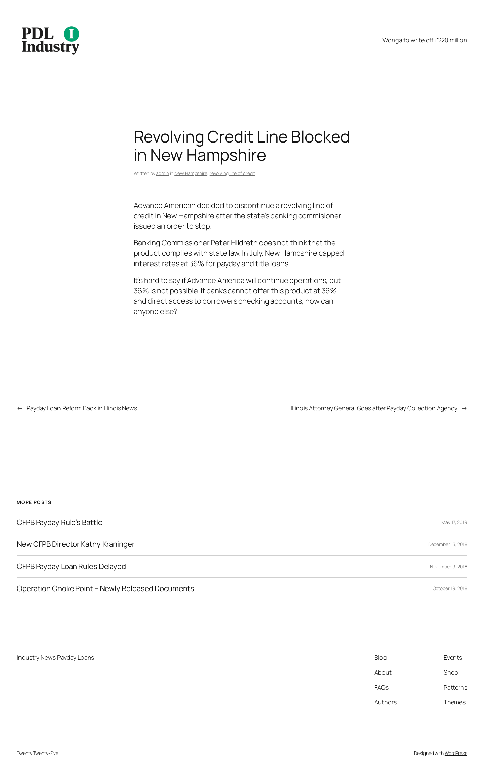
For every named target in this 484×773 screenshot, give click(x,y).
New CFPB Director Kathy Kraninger (76, 544)
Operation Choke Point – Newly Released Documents (105, 588)
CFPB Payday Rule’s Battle (60, 522)
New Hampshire (190, 173)
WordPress (456, 753)
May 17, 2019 (454, 522)
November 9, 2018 (448, 566)
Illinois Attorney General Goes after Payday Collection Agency (374, 408)
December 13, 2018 (447, 544)
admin (162, 173)
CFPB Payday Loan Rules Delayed (71, 566)
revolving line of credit (232, 173)
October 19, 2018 (450, 588)
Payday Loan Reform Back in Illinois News (82, 408)
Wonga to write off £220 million (424, 40)
